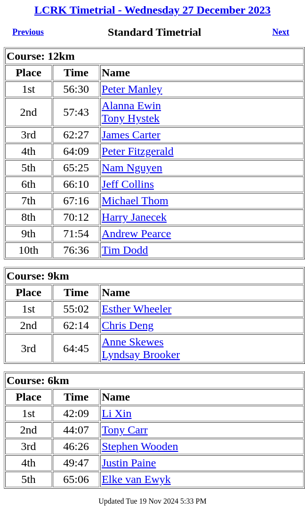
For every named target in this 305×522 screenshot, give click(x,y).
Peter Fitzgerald (138, 151)
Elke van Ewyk (136, 479)
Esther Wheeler (136, 309)
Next (281, 32)
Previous (28, 32)
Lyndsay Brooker (141, 354)
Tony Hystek (131, 118)
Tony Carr (125, 430)
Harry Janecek (134, 217)
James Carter (131, 134)
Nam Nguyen (132, 167)
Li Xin (116, 413)
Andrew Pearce (136, 233)
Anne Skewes (132, 342)
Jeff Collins (128, 184)
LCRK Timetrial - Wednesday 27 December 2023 (152, 10)
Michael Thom (135, 200)
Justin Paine (129, 463)
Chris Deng (127, 325)
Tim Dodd (125, 250)
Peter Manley (132, 89)
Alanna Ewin (131, 105)
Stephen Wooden (140, 446)
